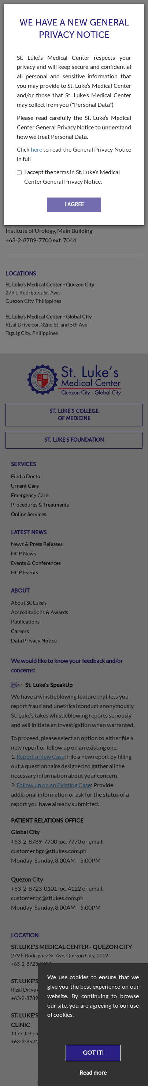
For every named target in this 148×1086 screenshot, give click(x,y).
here (36, 149)
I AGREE (74, 204)
